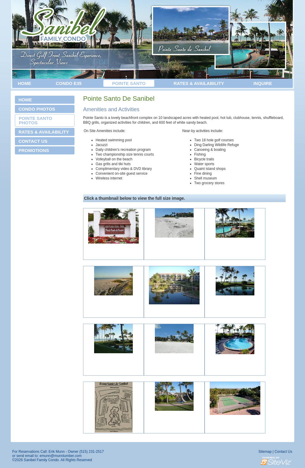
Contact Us (283, 452)
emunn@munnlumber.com (61, 456)
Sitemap (265, 452)
